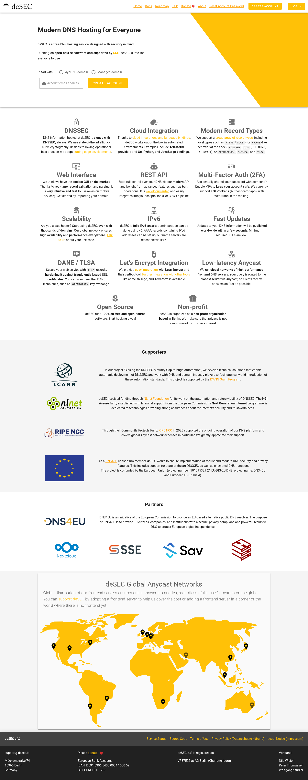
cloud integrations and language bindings (161, 138)
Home (138, 6)
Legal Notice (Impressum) (285, 738)
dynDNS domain (76, 72)
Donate (186, 6)
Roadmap (162, 6)
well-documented (157, 191)
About (202, 6)
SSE (116, 53)
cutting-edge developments (92, 152)
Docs (148, 6)
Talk (175, 6)
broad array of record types (234, 138)
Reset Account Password (226, 6)
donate (92, 752)
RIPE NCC (165, 430)
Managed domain (109, 72)
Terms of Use (199, 738)
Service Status (156, 738)
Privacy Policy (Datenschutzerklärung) (238, 738)
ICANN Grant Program (225, 379)
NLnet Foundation (156, 398)
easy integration (146, 269)
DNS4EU (111, 461)
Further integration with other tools (166, 274)
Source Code (178, 738)
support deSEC (71, 598)
